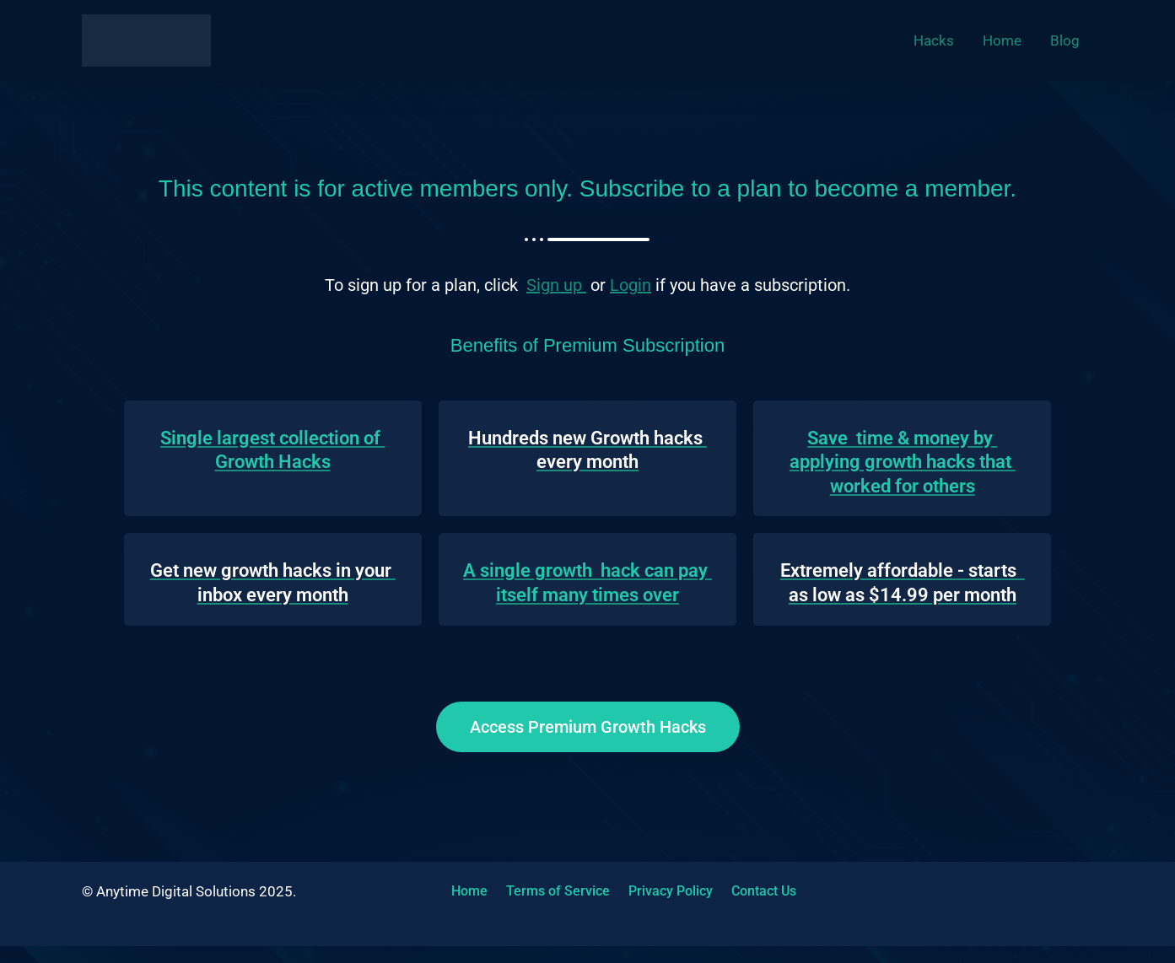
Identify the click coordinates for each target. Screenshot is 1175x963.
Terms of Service (549, 891)
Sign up (556, 285)
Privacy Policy (656, 891)
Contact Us (744, 891)
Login (630, 285)
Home (465, 891)
